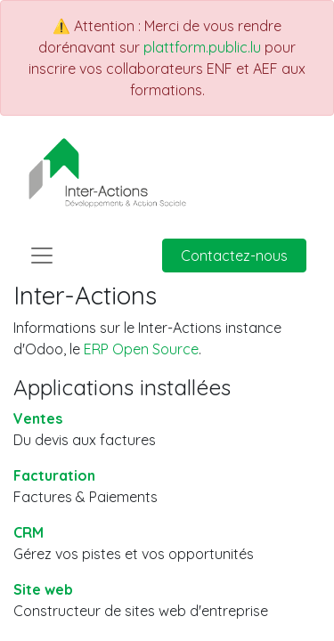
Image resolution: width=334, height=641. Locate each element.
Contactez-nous (234, 255)
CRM (28, 532)
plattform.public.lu (202, 47)
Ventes (37, 418)
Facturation (54, 475)
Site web (43, 589)
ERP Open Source (141, 349)
